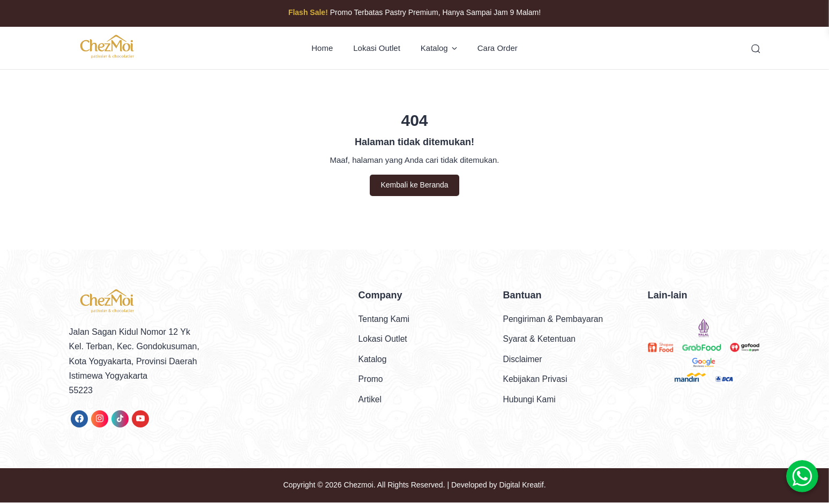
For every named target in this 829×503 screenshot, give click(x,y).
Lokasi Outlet (376, 48)
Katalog (439, 48)
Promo (371, 379)
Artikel (370, 399)
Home (322, 48)
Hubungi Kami (530, 399)
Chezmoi (358, 486)
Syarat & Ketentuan (540, 339)
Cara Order (497, 48)
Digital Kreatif (521, 486)
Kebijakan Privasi (536, 379)
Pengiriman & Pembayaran (554, 319)
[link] (79, 420)
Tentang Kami (385, 319)
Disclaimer (523, 359)
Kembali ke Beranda (414, 186)
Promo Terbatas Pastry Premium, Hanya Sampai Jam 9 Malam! (414, 12)
